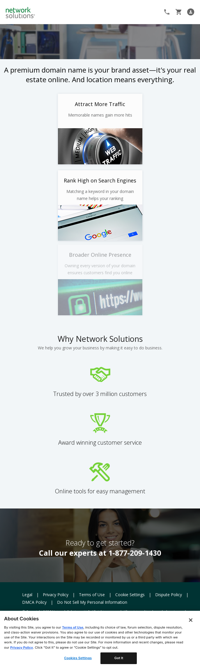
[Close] (190, 620)
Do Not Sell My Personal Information (92, 602)
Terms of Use (92, 594)
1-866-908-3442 (167, 11)
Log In (192, 11)
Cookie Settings (130, 594)
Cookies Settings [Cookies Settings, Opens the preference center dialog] (78, 658)
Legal (27, 594)
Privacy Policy (55, 594)
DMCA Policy (34, 602)
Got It (118, 658)
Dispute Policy (168, 594)
